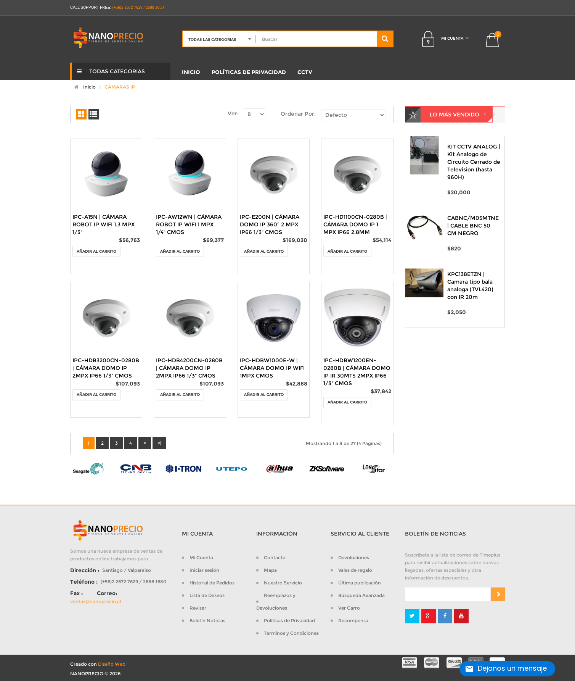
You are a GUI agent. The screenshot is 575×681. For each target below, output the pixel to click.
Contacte (274, 557)
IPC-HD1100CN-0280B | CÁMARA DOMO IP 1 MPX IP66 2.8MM (355, 224)
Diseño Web (111, 664)
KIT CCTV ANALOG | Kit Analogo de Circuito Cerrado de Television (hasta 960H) (473, 162)
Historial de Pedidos (212, 583)
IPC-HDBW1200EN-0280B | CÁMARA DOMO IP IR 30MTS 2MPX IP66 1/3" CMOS (356, 372)
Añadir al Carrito (96, 251)
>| (159, 443)
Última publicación (359, 583)
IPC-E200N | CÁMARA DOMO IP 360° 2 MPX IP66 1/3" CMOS (269, 224)
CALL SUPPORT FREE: (90, 7)
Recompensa (353, 620)
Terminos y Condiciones (291, 633)
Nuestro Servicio (283, 583)
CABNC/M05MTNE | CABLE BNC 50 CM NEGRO (473, 226)
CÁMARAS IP (119, 87)
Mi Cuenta (201, 557)
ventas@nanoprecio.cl (95, 601)
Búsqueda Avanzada (361, 595)
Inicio (83, 87)
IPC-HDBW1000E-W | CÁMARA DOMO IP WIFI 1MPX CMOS (272, 368)
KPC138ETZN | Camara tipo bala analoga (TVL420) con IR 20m (470, 285)
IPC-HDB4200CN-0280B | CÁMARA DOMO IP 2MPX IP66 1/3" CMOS (189, 368)
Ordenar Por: (298, 113)
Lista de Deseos (207, 595)
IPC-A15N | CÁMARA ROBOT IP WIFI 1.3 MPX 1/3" (103, 224)
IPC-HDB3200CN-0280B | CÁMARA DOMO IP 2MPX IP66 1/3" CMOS (105, 368)
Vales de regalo (355, 570)
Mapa (270, 570)
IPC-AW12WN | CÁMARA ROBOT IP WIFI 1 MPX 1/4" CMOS (189, 224)
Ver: (233, 113)
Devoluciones (353, 557)
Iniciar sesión (204, 570)
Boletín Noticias (207, 620)
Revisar (198, 608)
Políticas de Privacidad (289, 620)
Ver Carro (349, 608)
